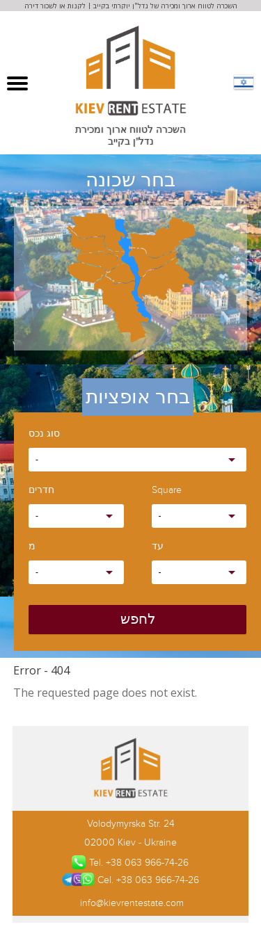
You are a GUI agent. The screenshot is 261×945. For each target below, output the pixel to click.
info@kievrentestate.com (130, 903)
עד (158, 547)
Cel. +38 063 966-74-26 (130, 880)
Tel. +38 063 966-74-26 (130, 862)
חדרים (41, 490)
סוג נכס (44, 434)
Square (167, 490)
